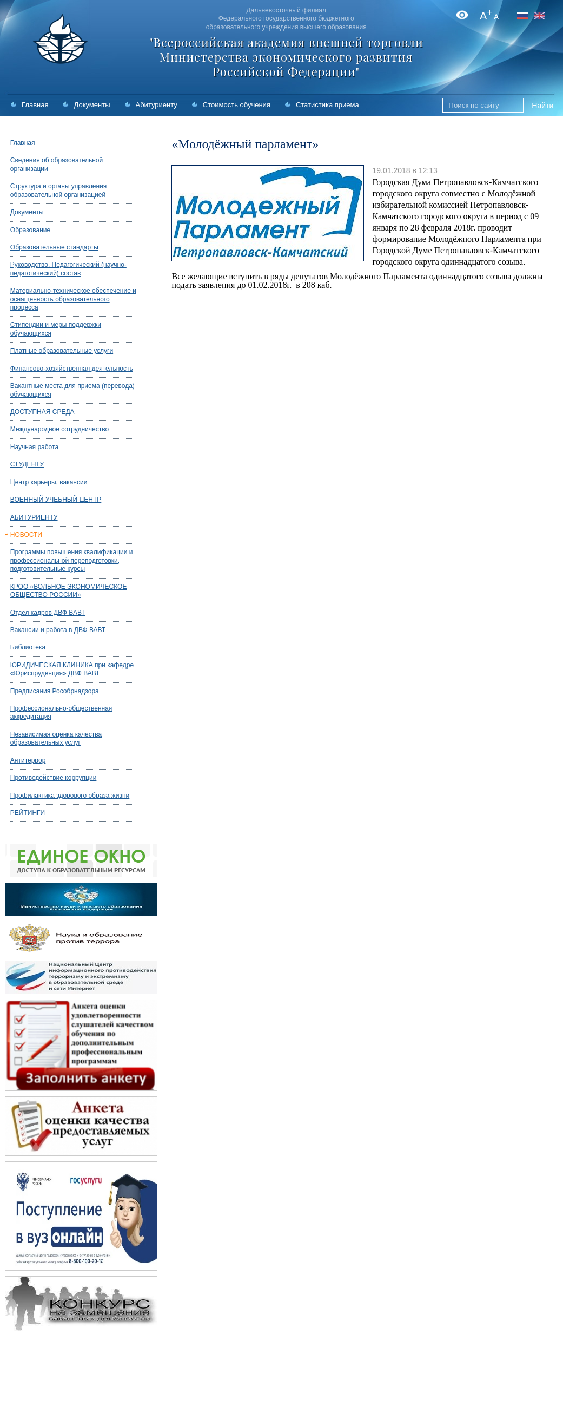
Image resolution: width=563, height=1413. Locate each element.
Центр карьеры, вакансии (49, 482)
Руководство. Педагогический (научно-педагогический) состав (68, 269)
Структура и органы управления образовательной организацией (58, 190)
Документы (92, 105)
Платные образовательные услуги (61, 350)
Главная (35, 105)
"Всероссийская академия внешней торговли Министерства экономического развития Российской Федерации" (286, 57)
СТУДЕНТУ (27, 464)
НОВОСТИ (26, 534)
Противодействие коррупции (53, 777)
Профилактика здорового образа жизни (69, 795)
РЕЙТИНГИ (27, 813)
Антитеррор (28, 760)
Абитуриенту (156, 105)
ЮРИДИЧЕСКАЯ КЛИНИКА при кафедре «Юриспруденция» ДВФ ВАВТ (72, 669)
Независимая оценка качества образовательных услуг (56, 738)
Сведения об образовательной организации (56, 164)
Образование (30, 230)
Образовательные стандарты (54, 247)
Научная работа (34, 447)
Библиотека (27, 647)
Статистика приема (327, 105)
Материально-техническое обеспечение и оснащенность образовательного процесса (73, 299)
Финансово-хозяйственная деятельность (71, 368)
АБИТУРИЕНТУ (34, 517)
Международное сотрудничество (59, 429)
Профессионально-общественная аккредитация (61, 712)
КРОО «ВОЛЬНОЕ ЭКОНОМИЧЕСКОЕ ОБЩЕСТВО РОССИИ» (68, 591)
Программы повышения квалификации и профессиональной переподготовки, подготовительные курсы (71, 560)
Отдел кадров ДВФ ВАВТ (47, 612)
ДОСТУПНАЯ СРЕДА (42, 412)
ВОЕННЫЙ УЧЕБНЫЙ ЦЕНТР (56, 499)
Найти (542, 105)
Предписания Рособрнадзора (54, 691)
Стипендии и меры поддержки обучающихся (55, 329)
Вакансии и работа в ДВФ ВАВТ (57, 630)
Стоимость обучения (236, 105)
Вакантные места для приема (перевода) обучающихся (72, 390)
